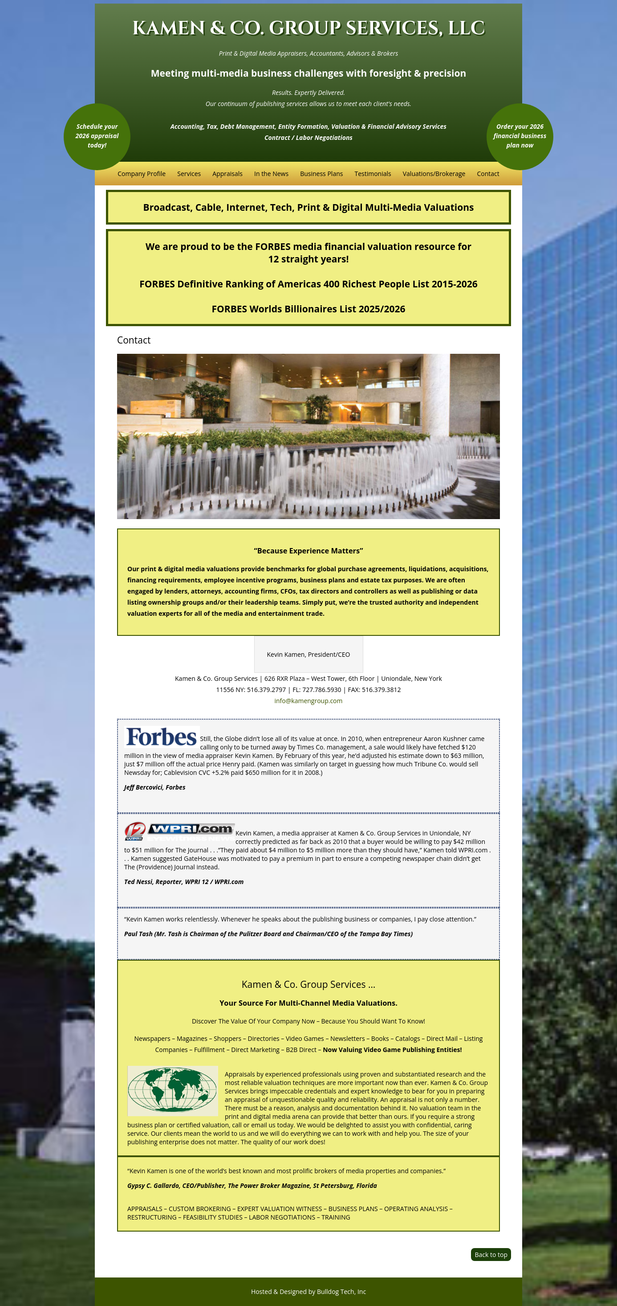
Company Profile (142, 173)
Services (189, 173)
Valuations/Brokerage (434, 173)
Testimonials (372, 173)
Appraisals (227, 173)
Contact (488, 173)
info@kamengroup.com (308, 700)
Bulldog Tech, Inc (341, 1291)
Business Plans (321, 173)
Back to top (491, 1254)
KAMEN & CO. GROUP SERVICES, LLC (308, 28)
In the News (271, 173)
